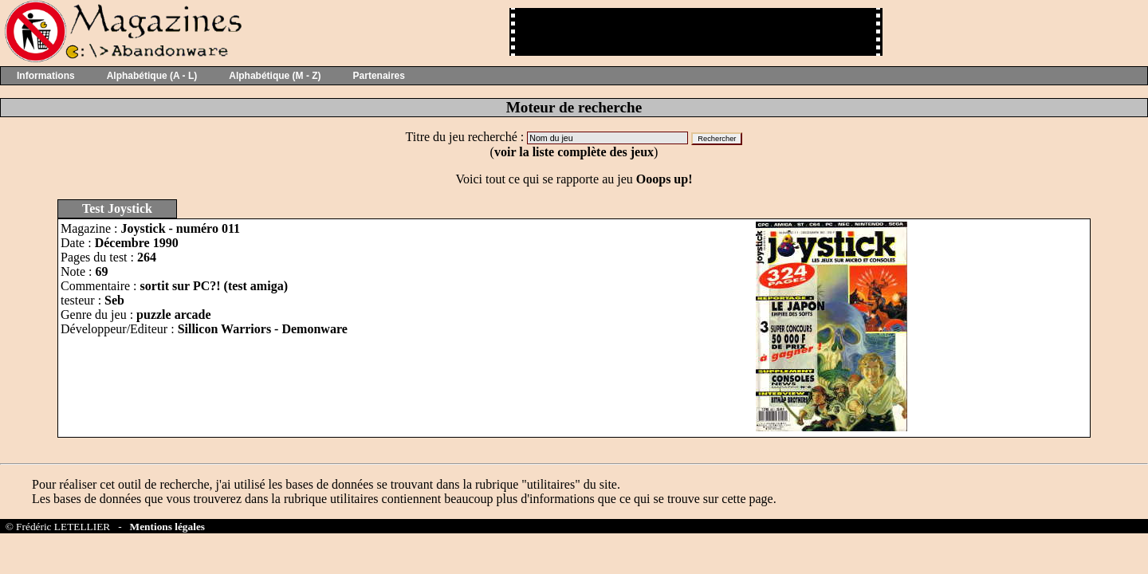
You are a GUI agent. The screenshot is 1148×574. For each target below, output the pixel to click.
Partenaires (379, 75)
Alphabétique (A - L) (152, 75)
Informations (46, 75)
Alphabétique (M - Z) (274, 75)
